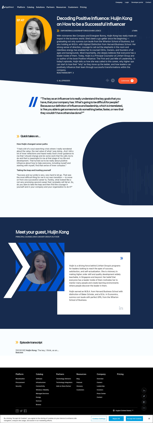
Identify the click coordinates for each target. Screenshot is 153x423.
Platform (19, 374)
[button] (123, 410)
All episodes (63, 80)
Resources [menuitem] (61, 7)
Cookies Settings (98, 419)
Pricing (120, 374)
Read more (19, 352)
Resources (81, 374)
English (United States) (122, 410)
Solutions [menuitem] (40, 7)
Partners (60, 374)
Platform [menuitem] (21, 7)
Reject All (116, 419)
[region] (76, 419)
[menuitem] (117, 2)
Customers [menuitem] (73, 7)
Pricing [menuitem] (83, 7)
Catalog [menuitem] (30, 7)
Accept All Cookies (134, 419)
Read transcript (65, 73)
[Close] (149, 418)
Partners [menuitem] (51, 7)
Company (101, 374)
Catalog (39, 374)
